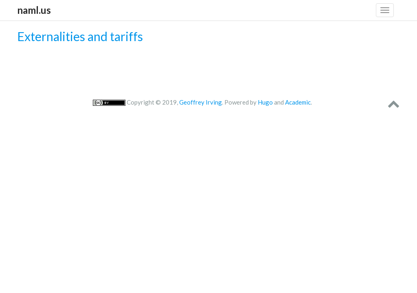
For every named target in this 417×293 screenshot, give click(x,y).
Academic (298, 102)
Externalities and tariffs (80, 36)
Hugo (265, 102)
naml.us (34, 10)
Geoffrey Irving (200, 102)
